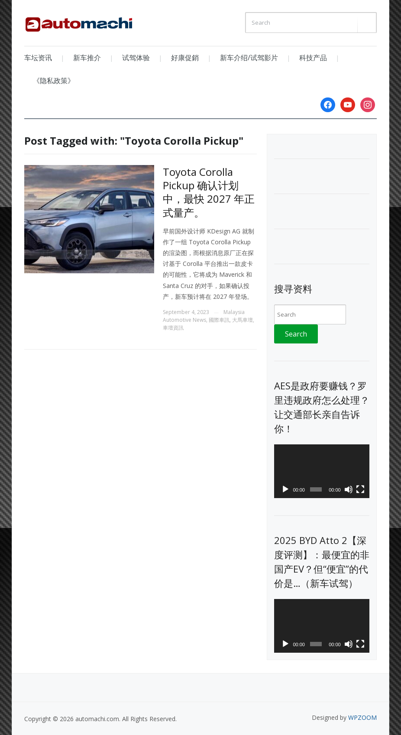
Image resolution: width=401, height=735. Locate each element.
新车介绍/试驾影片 (249, 57)
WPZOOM (362, 717)
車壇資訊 (173, 327)
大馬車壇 (242, 320)
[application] (321, 471)
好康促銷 (185, 57)
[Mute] (348, 489)
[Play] (285, 489)
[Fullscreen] (360, 489)
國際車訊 (219, 320)
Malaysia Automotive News (204, 316)
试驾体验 (136, 57)
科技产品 (313, 57)
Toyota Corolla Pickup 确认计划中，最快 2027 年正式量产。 (209, 192)
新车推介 (87, 57)
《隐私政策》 (53, 80)
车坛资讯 (38, 57)
